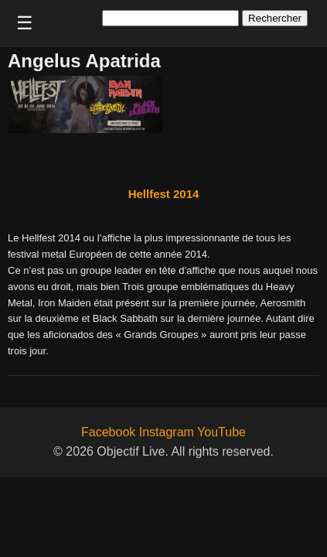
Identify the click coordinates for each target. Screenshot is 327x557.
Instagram (166, 432)
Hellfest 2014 (163, 193)
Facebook (108, 432)
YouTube (221, 432)
